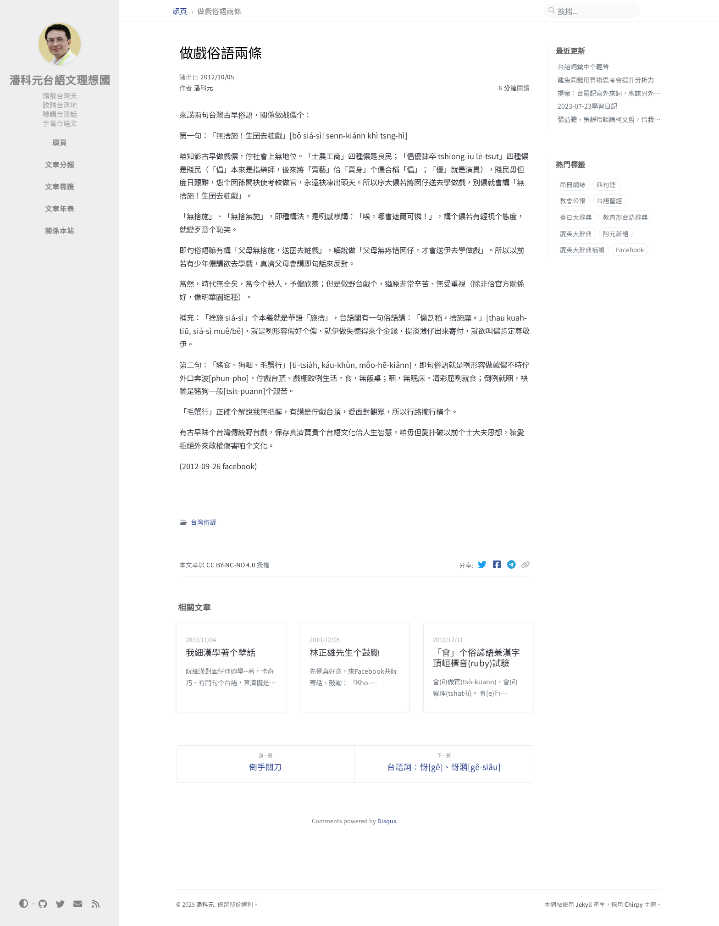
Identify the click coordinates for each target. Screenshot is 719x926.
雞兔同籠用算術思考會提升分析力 (606, 79)
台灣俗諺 (203, 522)
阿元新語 (616, 233)
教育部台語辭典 (625, 217)
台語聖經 (609, 200)
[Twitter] (483, 564)
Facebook (630, 249)
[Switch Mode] (24, 903)
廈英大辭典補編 (582, 249)
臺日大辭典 (576, 217)
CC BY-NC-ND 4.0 (231, 564)
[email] (78, 904)
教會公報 (573, 200)
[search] (595, 11)
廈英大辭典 (576, 233)
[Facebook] (498, 564)
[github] (42, 904)
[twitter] (60, 904)
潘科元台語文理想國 (60, 80)
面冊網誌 (573, 184)
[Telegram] (512, 564)
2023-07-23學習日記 (587, 106)
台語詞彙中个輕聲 (583, 66)
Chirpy (634, 904)
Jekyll (583, 904)
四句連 (606, 184)
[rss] (95, 904)
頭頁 (180, 11)
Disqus (386, 820)
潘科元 (203, 87)
